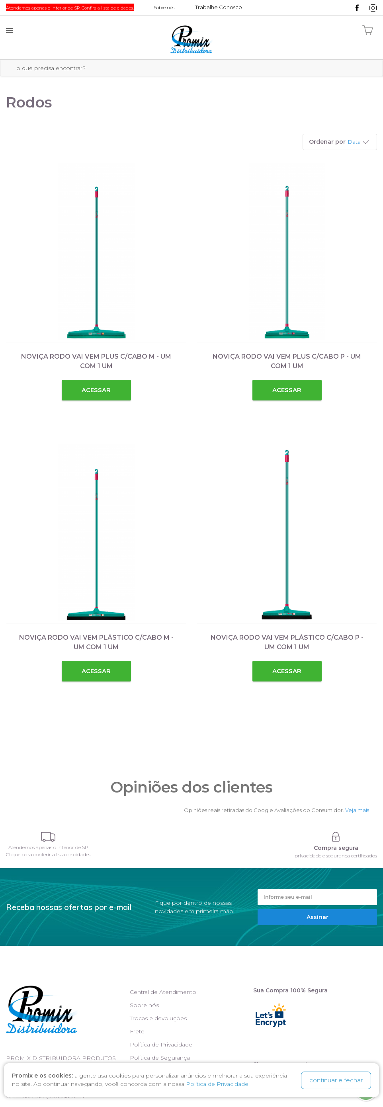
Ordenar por (327, 141)
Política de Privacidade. (218, 1084)
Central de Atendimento (163, 992)
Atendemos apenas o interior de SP (48, 847)
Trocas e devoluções (158, 1018)
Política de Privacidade (161, 1044)
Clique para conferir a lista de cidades (48, 854)
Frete (137, 1031)
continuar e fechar (336, 1080)
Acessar (96, 390)
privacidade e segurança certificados (336, 856)
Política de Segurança (160, 1057)
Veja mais (357, 810)
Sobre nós (144, 1005)
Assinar (317, 917)
